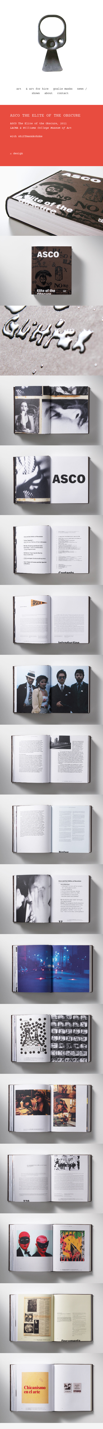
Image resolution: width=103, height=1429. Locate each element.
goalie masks (63, 89)
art (18, 89)
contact (62, 93)
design (18, 153)
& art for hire (37, 89)
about (48, 93)
